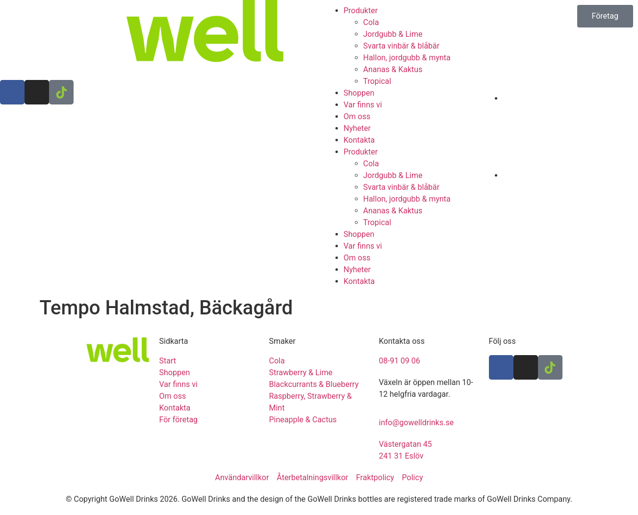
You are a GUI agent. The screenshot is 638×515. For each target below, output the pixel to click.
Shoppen (359, 93)
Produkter (361, 10)
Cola (371, 22)
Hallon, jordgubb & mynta (407, 57)
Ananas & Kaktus (393, 69)
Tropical (377, 81)
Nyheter (357, 128)
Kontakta (359, 140)
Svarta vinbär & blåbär (401, 46)
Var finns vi (363, 104)
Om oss (357, 116)
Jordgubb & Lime (393, 34)
